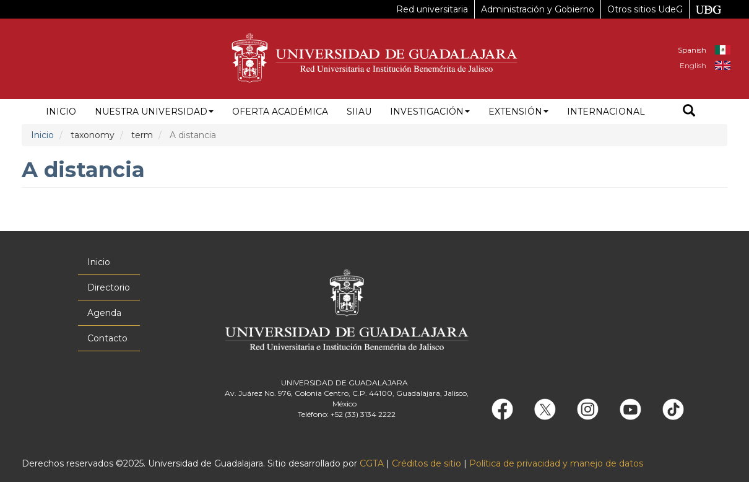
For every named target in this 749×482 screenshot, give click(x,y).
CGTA (372, 463)
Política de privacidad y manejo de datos (556, 463)
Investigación (430, 111)
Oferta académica (280, 111)
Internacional (606, 111)
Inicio (61, 111)
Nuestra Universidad (154, 111)
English (693, 65)
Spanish (692, 50)
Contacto (107, 338)
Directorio (108, 287)
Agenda (104, 312)
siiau (359, 111)
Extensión (518, 111)
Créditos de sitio (426, 463)
